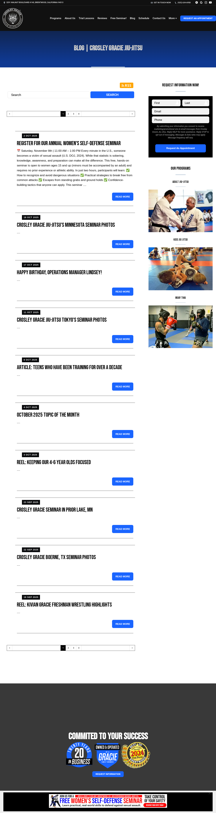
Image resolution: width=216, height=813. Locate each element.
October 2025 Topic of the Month (48, 414)
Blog (132, 18)
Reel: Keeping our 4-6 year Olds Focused (54, 462)
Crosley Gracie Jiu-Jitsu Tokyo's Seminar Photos (62, 319)
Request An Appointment (198, 18)
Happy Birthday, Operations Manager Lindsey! (59, 272)
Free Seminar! (119, 18)
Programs (55, 18)
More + (173, 18)
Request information (108, 774)
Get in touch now (161, 3)
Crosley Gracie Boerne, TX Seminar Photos (56, 557)
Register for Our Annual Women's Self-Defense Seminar (69, 143)
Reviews (102, 18)
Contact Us (159, 18)
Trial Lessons (86, 18)
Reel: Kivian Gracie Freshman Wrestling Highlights (64, 604)
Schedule (144, 18)
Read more (122, 196)
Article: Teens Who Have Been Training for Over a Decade (69, 367)
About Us (70, 18)
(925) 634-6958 (183, 3)
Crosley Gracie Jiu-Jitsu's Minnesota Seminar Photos (66, 224)
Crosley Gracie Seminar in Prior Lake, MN (55, 509)
